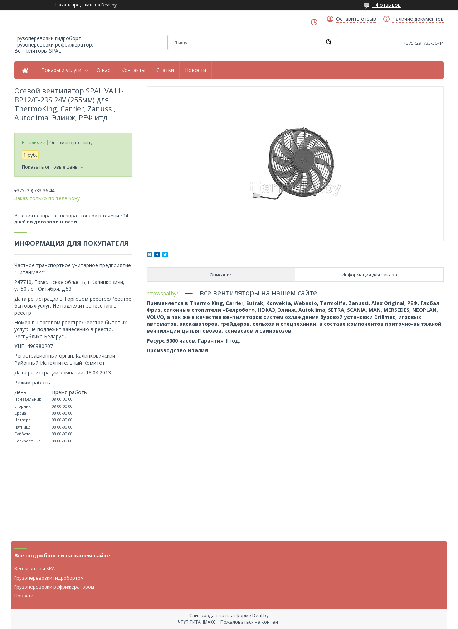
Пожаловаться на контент (250, 622)
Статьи (165, 70)
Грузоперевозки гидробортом (49, 578)
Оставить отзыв (356, 19)
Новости (195, 70)
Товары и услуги (61, 70)
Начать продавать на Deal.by (86, 5)
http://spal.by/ (162, 293)
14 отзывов (386, 4)
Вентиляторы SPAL (35, 568)
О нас (103, 70)
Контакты (133, 70)
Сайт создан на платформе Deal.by (229, 615)
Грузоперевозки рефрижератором (54, 587)
